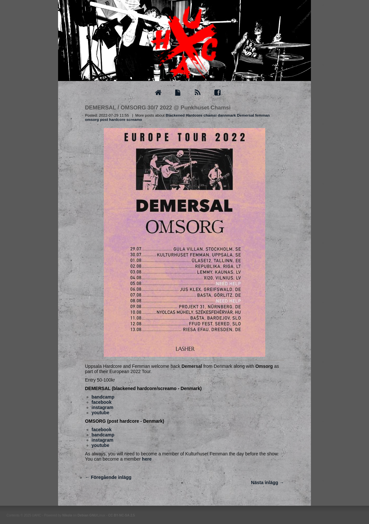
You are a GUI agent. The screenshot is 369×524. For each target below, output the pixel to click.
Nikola (67, 515)
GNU (93, 515)
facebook (102, 402)
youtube (100, 412)
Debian (82, 515)
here (147, 459)
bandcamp (103, 397)
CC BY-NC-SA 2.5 (121, 515)
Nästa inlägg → (267, 482)
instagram (103, 407)
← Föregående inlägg (108, 477)
